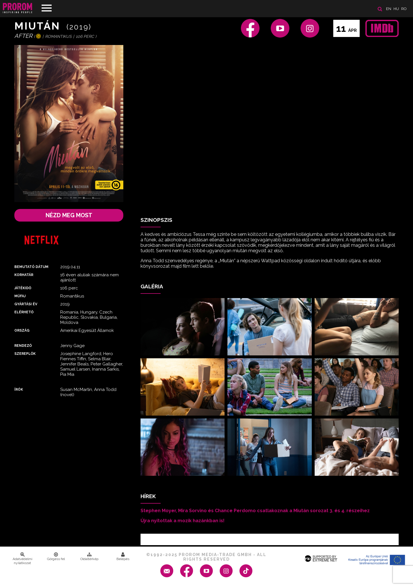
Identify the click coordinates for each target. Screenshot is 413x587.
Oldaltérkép (89, 556)
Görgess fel (56, 556)
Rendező (23, 346)
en (388, 9)
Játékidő (22, 288)
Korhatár (23, 275)
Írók (18, 390)
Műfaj (20, 296)
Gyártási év (25, 304)
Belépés (122, 556)
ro (404, 9)
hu (396, 9)
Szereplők (25, 354)
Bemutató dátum (31, 267)
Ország (22, 330)
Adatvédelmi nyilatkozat (22, 558)
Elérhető (24, 312)
